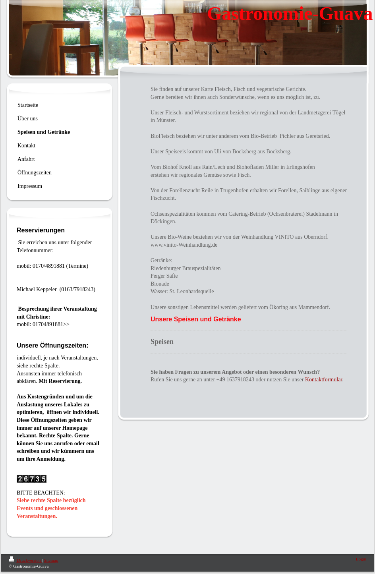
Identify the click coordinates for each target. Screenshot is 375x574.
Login (361, 559)
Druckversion (25, 560)
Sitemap (51, 560)
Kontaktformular (323, 380)
